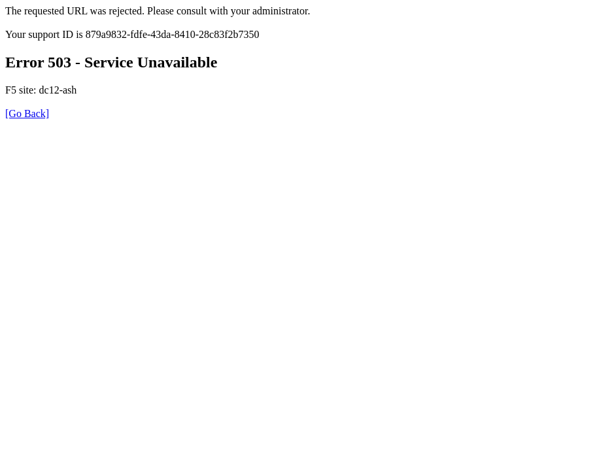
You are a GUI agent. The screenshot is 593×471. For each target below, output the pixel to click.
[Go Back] (27, 113)
